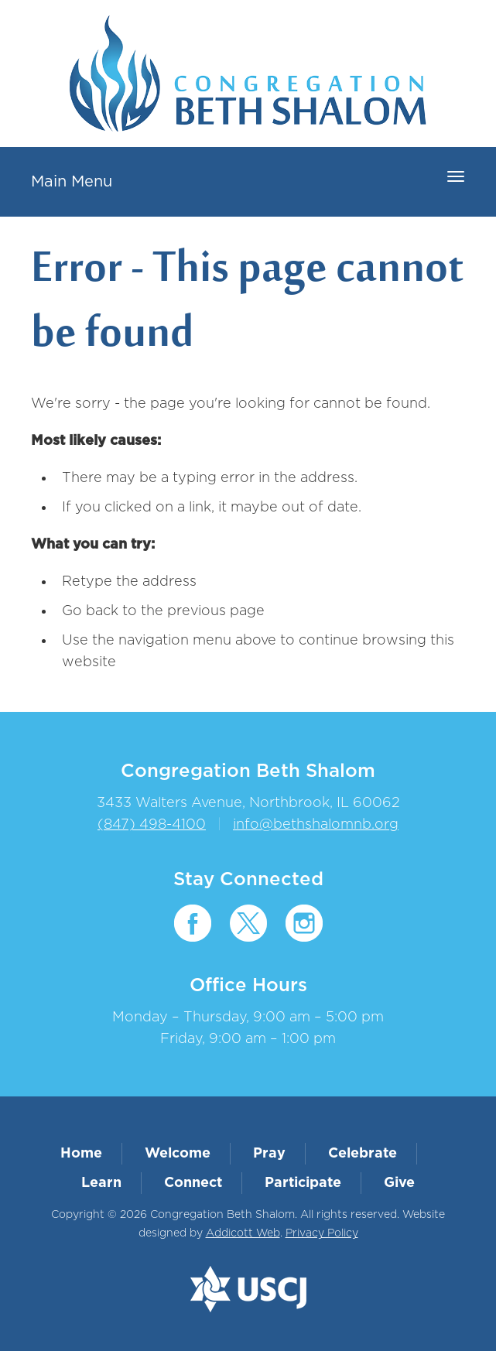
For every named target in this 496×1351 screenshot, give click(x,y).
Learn (101, 1183)
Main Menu (71, 182)
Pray (269, 1154)
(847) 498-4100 (151, 825)
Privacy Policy (322, 1233)
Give (399, 1183)
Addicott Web (243, 1233)
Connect (193, 1183)
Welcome (177, 1154)
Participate (303, 1183)
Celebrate (362, 1154)
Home (81, 1154)
